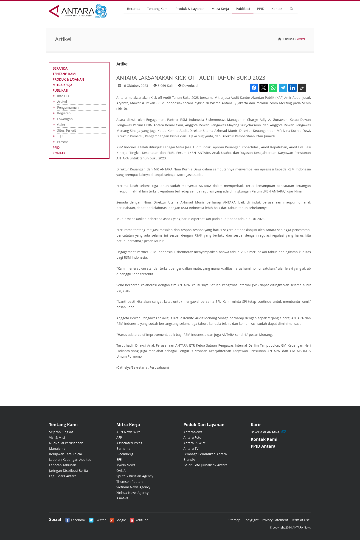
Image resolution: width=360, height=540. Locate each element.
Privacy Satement (275, 520)
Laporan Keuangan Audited (70, 459)
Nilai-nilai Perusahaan (66, 443)
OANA (121, 470)
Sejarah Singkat (61, 432)
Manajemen (58, 448)
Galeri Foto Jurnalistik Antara (205, 465)
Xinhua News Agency (132, 492)
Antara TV (190, 448)
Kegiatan (64, 113)
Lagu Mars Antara (62, 476)
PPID (260, 8)
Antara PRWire (194, 443)
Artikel (62, 101)
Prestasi (63, 142)
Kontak (276, 8)
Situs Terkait (66, 130)
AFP (119, 437)
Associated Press (129, 443)
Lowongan (65, 119)
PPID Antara (263, 446)
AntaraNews (192, 432)
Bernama (123, 448)
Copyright (251, 520)
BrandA (189, 459)
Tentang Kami (158, 8)
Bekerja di (265, 432)
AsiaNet (122, 498)
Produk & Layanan (190, 8)
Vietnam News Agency (133, 487)
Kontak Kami (264, 439)
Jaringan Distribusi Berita (68, 470)
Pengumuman (68, 107)
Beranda (133, 8)
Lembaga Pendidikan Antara (205, 454)
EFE (119, 459)
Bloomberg (124, 454)
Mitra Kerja (220, 8)
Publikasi (243, 8)
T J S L (61, 136)
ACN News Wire (128, 432)
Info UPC (63, 96)
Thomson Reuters (129, 481)
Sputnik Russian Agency (134, 476)
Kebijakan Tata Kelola (65, 454)
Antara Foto (192, 437)
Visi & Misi (57, 437)
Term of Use (300, 520)
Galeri (61, 124)
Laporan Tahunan (62, 465)
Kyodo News (125, 465)
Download (188, 85)
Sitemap (234, 520)
